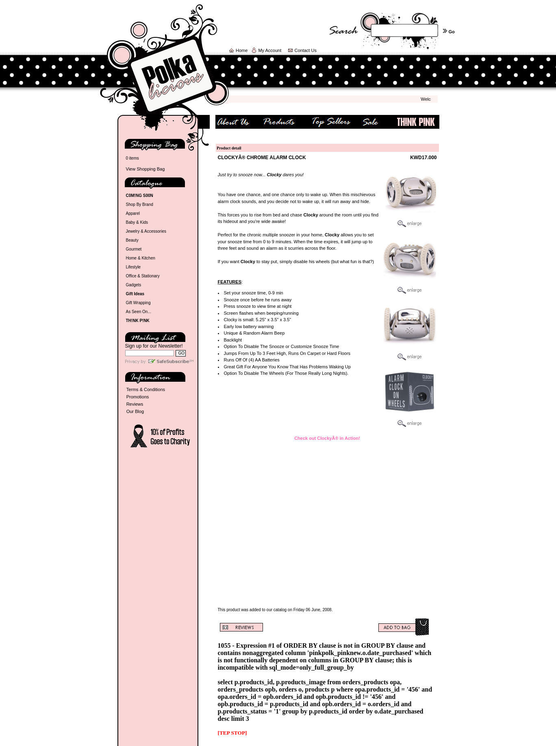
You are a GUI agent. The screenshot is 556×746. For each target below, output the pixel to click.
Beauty (132, 240)
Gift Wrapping (138, 303)
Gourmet (134, 249)
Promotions (137, 396)
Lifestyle (133, 267)
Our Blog (135, 411)
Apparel (133, 213)
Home (242, 50)
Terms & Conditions (145, 389)
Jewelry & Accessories (146, 231)
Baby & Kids (137, 222)
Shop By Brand (139, 204)
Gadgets (133, 285)
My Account (269, 50)
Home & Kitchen (140, 258)
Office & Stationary (143, 276)
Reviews (134, 404)
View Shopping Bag (145, 168)
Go (451, 31)
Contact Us (306, 50)
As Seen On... (138, 311)
